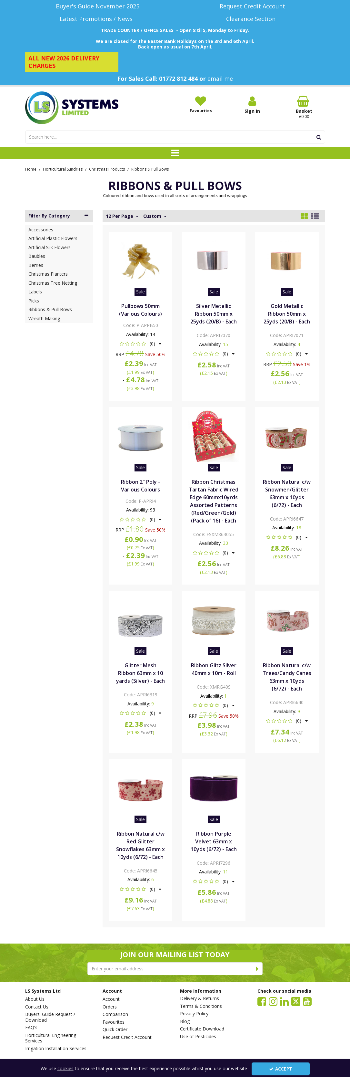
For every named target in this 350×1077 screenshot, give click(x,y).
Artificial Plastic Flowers (52, 238)
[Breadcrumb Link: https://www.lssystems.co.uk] (30, 168)
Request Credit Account (127, 1037)
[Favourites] (201, 104)
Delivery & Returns (199, 998)
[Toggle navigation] (175, 153)
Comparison (115, 1014)
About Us (35, 999)
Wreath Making (44, 318)
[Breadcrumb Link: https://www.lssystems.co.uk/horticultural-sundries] (63, 168)
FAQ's (31, 1027)
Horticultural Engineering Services (50, 1038)
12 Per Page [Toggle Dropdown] (120, 216)
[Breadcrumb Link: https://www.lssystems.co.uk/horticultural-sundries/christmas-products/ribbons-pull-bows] (150, 168)
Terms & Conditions (201, 1006)
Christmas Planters (48, 274)
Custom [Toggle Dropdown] (153, 216)
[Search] (169, 137)
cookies (65, 1068)
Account (111, 999)
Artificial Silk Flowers (49, 247)
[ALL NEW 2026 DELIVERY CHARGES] (72, 62)
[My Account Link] (252, 105)
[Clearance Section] (252, 19)
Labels (35, 292)
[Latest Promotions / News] (97, 19)
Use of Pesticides (198, 1037)
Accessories (40, 230)
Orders (110, 1007)
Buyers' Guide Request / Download (50, 1017)
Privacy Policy (194, 1014)
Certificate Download (202, 1029)
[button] (140, 344)
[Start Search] (319, 137)
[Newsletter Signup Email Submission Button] (258, 968)
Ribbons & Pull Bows (50, 309)
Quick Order (115, 1029)
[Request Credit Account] (252, 6)
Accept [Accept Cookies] (280, 1069)
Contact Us (36, 1007)
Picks (33, 301)
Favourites (114, 1022)
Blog (185, 1021)
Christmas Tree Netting (52, 283)
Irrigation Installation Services (55, 1048)
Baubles (36, 256)
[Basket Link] (304, 107)
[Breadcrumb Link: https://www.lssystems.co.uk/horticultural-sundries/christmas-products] (107, 168)
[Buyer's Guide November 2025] (97, 6)
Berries (35, 265)
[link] (261, 1001)
